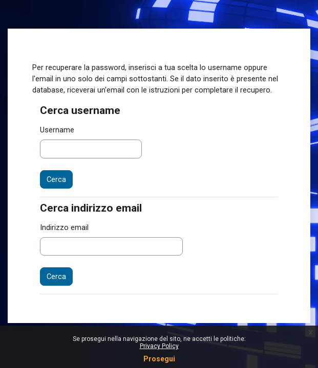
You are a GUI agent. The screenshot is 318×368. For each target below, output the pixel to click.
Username (57, 129)
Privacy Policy (159, 346)
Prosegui (159, 359)
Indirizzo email (64, 227)
